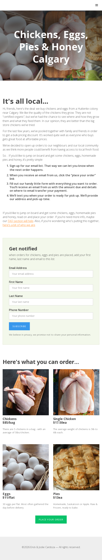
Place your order (51, 519)
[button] (96, 5)
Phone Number (19, 310)
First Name (16, 282)
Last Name (16, 296)
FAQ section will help (20, 221)
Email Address (18, 268)
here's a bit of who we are (19, 225)
